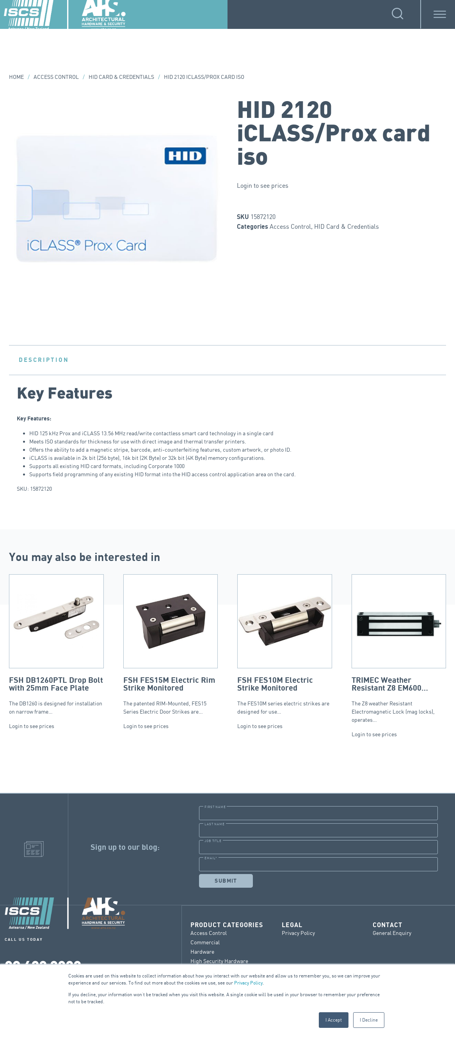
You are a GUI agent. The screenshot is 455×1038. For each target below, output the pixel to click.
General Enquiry (392, 932)
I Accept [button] (333, 1020)
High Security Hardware (219, 960)
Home (16, 76)
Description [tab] (44, 360)
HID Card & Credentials (121, 76)
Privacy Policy (248, 983)
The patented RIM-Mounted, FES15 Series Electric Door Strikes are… (170, 644)
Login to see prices (262, 185)
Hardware (202, 951)
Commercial (205, 941)
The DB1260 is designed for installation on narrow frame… (56, 644)
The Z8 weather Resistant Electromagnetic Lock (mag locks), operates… (399, 648)
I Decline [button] (369, 1020)
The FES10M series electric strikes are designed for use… (284, 644)
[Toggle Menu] (440, 14)
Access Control (56, 76)
